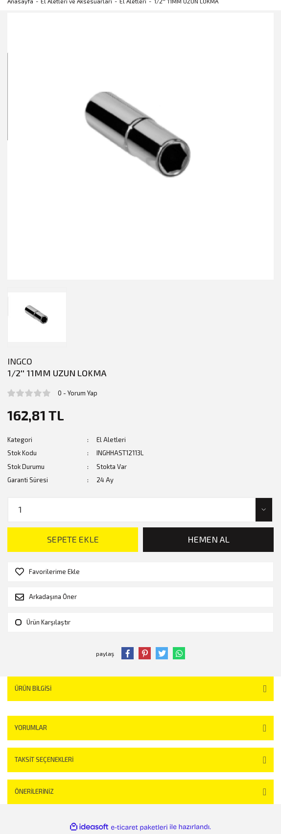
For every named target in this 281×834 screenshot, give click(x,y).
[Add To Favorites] (140, 572)
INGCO (19, 361)
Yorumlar (31, 727)
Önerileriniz (34, 791)
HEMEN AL (208, 539)
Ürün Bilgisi (33, 688)
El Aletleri (111, 439)
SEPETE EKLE (73, 539)
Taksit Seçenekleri (44, 759)
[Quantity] (140, 509)
